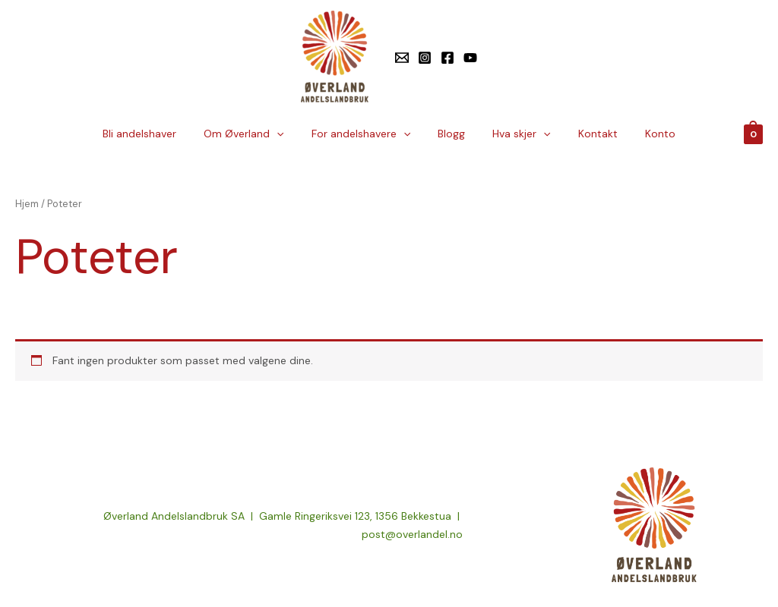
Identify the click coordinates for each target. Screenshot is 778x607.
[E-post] (402, 57)
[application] (289, 134)
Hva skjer (515, 134)
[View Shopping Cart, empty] (753, 133)
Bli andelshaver (157, 133)
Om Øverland (256, 134)
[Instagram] (425, 57)
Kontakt (586, 133)
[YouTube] (470, 57)
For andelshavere (367, 134)
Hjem (27, 203)
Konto (642, 133)
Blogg (451, 133)
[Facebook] (447, 57)
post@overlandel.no (412, 534)
